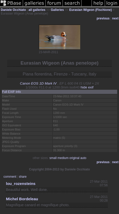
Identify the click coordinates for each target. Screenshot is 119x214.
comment (10, 176)
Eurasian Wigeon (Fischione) (90, 10)
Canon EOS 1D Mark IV (38, 83)
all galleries (36, 10)
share (23, 176)
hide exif (87, 87)
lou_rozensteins (20, 183)
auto (83, 158)
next (115, 18)
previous (103, 18)
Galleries (57, 10)
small (53, 158)
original (74, 158)
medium (63, 158)
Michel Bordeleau (22, 199)
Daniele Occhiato (13, 10)
